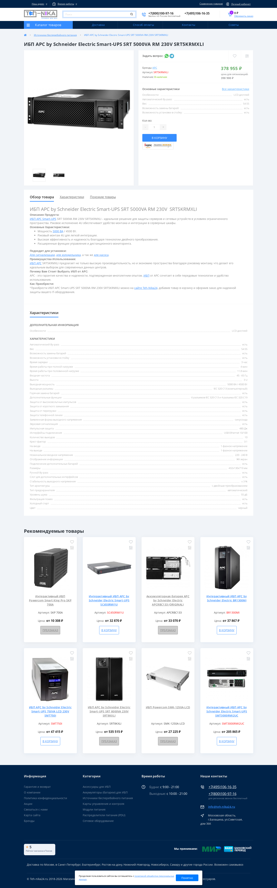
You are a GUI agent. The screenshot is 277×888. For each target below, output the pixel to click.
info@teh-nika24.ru (221, 807)
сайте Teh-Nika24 (145, 288)
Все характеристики (235, 89)
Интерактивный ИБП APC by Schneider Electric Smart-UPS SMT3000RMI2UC (226, 711)
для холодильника (68, 255)
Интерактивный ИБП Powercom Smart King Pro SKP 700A (50, 600)
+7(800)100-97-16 (222, 793)
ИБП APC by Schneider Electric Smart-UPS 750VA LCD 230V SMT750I (50, 711)
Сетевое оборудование (98, 821)
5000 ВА (58, 231)
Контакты (188, 25)
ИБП (146, 275)
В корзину (159, 138)
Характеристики (72, 197)
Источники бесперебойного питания (55, 35)
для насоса (101, 255)
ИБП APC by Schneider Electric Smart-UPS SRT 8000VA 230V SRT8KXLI (109, 711)
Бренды (29, 821)
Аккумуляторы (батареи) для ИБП (105, 792)
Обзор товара (42, 197)
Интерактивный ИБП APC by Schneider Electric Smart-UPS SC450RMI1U (109, 600)
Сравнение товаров (210, 3)
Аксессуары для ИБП (97, 787)
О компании (32, 792)
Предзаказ (50, 630)
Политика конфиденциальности (45, 798)
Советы (234, 25)
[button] (37, 4)
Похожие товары (103, 197)
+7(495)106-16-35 (222, 787)
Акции (28, 804)
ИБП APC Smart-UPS (43, 219)
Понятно (187, 878)
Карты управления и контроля (103, 804)
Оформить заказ (243, 16)
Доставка (98, 25)
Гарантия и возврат (37, 787)
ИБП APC (36, 263)
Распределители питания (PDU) (104, 815)
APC (154, 67)
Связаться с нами (36, 809)
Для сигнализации (42, 255)
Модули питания (94, 809)
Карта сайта (32, 815)
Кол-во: (147, 120)
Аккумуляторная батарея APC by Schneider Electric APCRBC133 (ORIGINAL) (167, 600)
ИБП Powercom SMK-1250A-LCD (168, 707)
